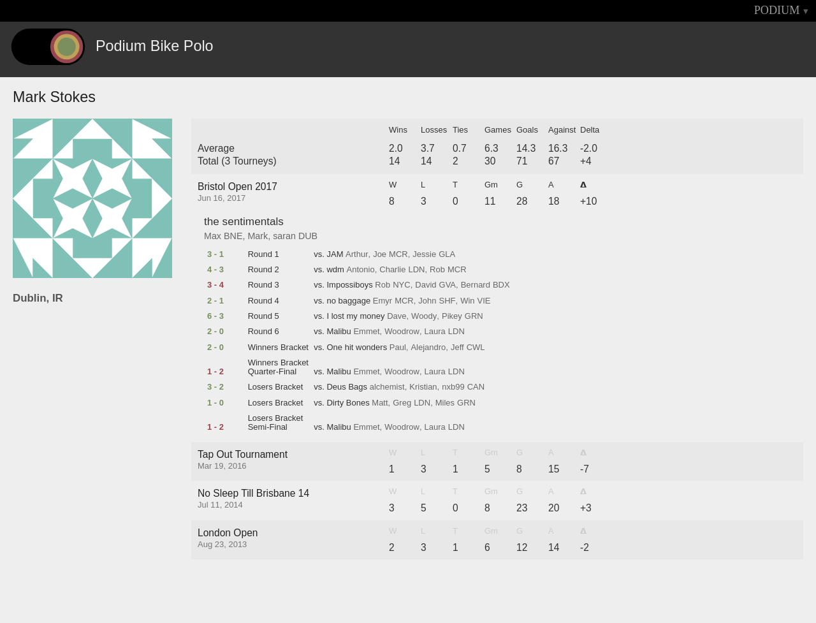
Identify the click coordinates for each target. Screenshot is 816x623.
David (425, 285)
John (427, 301)
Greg (402, 403)
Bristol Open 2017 (237, 186)
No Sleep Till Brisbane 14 (253, 493)
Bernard (475, 285)
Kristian (423, 387)
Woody (424, 316)
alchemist (387, 387)
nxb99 (453, 387)
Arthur (357, 254)
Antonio (361, 269)
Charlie (392, 269)
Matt (380, 403)
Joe (379, 254)
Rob (437, 269)
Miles (445, 403)
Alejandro (428, 347)
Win (467, 301)
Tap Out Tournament (243, 454)
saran (284, 236)
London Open (228, 532)
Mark (257, 236)
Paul (398, 347)
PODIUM (777, 10)
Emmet (366, 331)
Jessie (424, 254)
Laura (435, 331)
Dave (396, 316)
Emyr (382, 301)
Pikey (452, 316)
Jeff (457, 347)
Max (212, 236)
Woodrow (401, 331)
